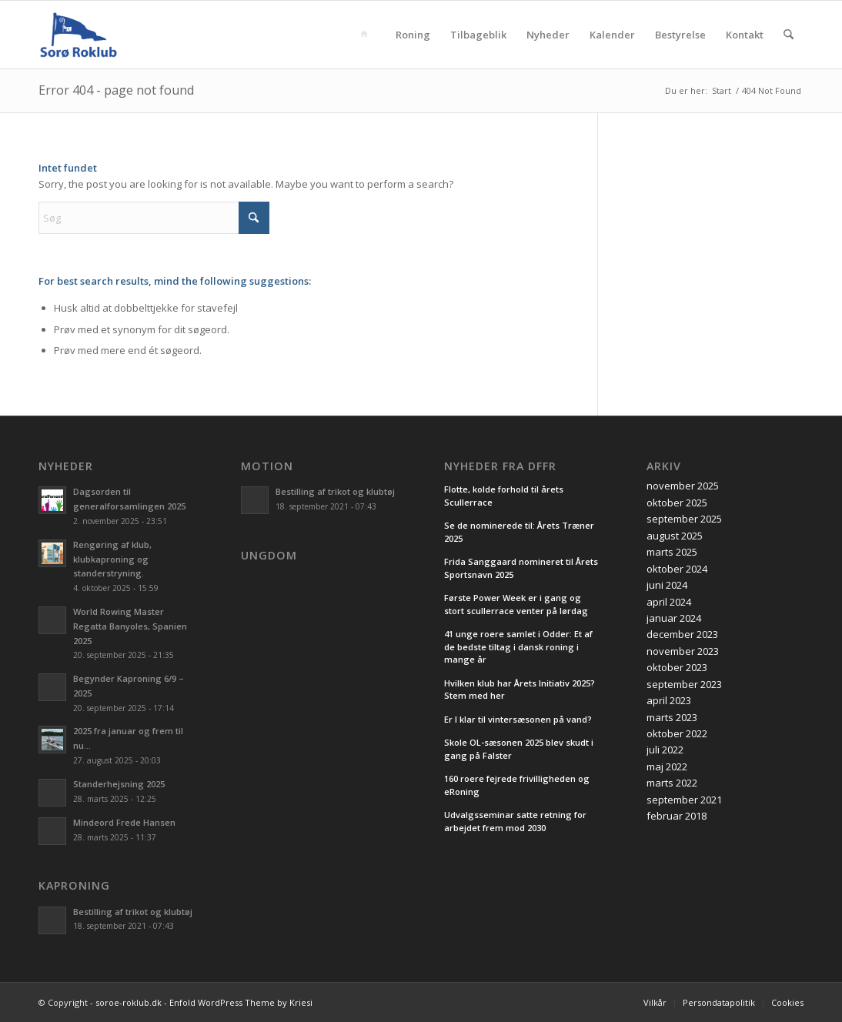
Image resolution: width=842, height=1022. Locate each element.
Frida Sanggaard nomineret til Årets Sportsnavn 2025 (521, 568)
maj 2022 (667, 766)
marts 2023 (672, 717)
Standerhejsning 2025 (119, 784)
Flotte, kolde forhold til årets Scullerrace (503, 495)
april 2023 (669, 700)
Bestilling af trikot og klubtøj (132, 911)
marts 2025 (672, 552)
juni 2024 (667, 585)
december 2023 (682, 634)
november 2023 (683, 651)
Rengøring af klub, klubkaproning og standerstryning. (112, 559)
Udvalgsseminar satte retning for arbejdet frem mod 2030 (515, 821)
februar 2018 (677, 816)
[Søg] (789, 34)
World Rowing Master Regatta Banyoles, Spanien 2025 (130, 626)
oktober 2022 (677, 733)
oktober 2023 (677, 667)
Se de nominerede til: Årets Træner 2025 (519, 531)
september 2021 (684, 800)
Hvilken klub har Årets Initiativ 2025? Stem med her (519, 689)
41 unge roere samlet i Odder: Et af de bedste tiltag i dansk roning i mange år (518, 646)
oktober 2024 (677, 569)
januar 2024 (674, 618)
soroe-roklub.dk (128, 1002)
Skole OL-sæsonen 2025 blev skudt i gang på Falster (518, 748)
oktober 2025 (677, 502)
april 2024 (669, 602)
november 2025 (683, 486)
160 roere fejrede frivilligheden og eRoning (517, 785)
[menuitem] (367, 34)
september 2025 (684, 519)
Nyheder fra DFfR (500, 466)
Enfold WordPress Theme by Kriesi (240, 1002)
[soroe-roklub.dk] (78, 34)
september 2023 (684, 684)
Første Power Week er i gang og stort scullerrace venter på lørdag (516, 604)
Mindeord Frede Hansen (124, 822)
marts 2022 (672, 783)
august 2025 (675, 536)
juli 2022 (665, 749)
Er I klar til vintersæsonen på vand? (518, 719)
